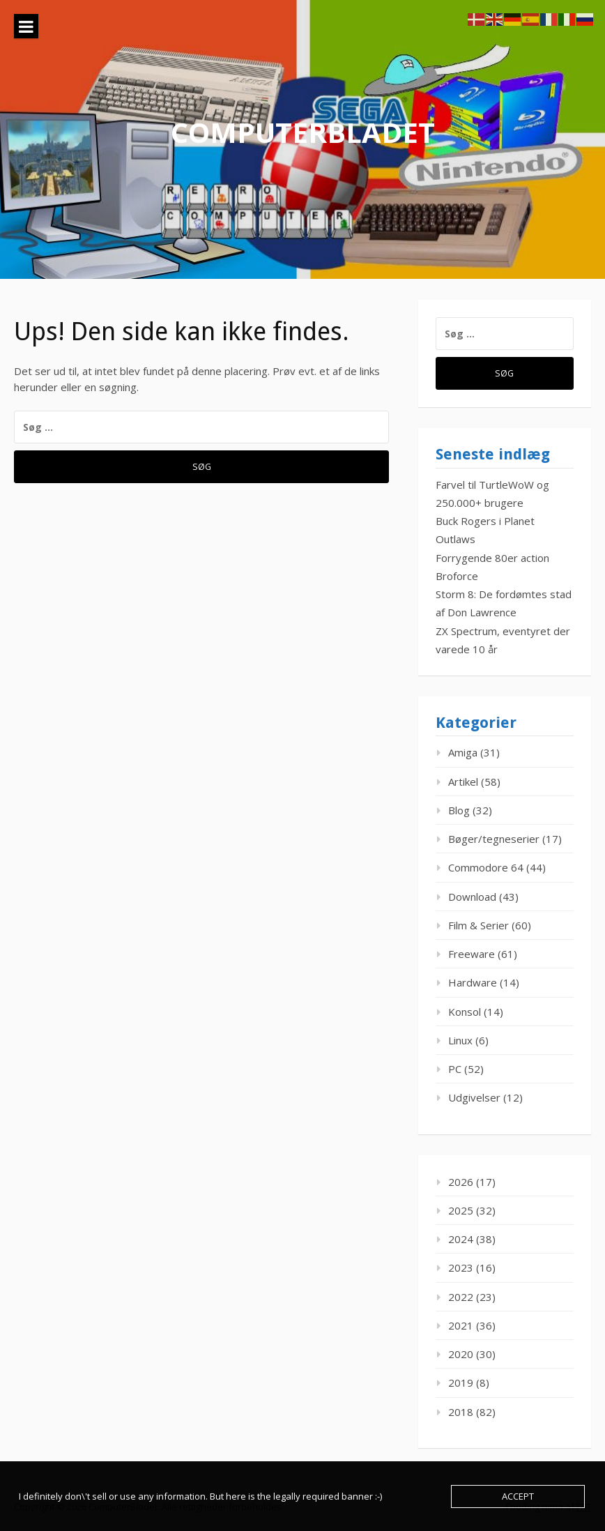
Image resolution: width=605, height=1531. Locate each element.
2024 (460, 1239)
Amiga (462, 752)
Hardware (472, 982)
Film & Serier (478, 925)
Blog (459, 810)
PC (454, 1069)
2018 (460, 1412)
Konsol (464, 1012)
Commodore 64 (485, 867)
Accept (518, 1496)
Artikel (463, 782)
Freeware (471, 954)
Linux (460, 1040)
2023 (460, 1267)
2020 (460, 1354)
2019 (460, 1382)
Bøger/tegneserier (493, 839)
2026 (460, 1182)
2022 (460, 1297)
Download (472, 897)
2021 (460, 1325)
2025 (460, 1210)
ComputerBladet (303, 132)
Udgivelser (474, 1097)
